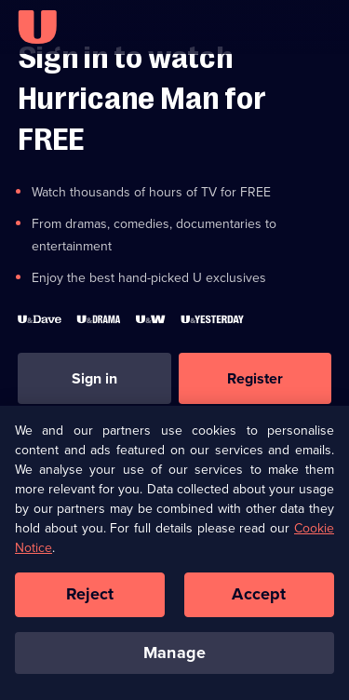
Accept (259, 599)
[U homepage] (37, 27)
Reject (90, 599)
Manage (174, 658)
